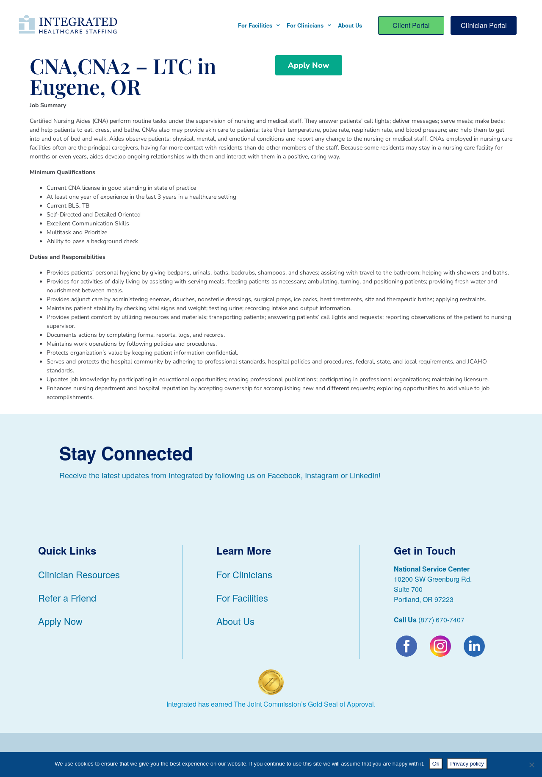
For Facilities (259, 25)
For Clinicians (309, 25)
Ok (436, 763)
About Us (350, 25)
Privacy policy (467, 763)
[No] (531, 764)
